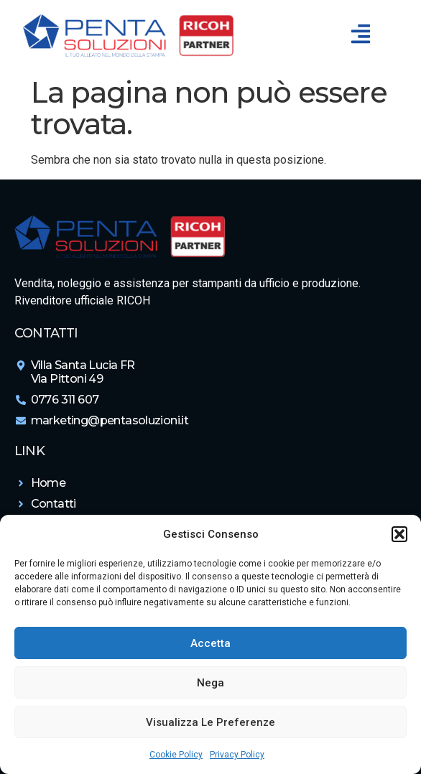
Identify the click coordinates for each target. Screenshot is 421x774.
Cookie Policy (176, 755)
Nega (210, 682)
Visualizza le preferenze (210, 722)
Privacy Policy (237, 755)
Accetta (210, 643)
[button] (399, 534)
